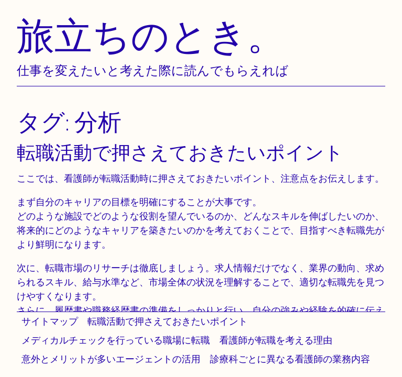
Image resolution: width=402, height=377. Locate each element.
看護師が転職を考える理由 (275, 340)
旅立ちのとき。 (151, 35)
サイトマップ (49, 321)
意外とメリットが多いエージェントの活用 (110, 359)
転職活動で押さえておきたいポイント (167, 321)
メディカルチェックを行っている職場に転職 (115, 340)
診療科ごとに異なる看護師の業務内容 (290, 359)
